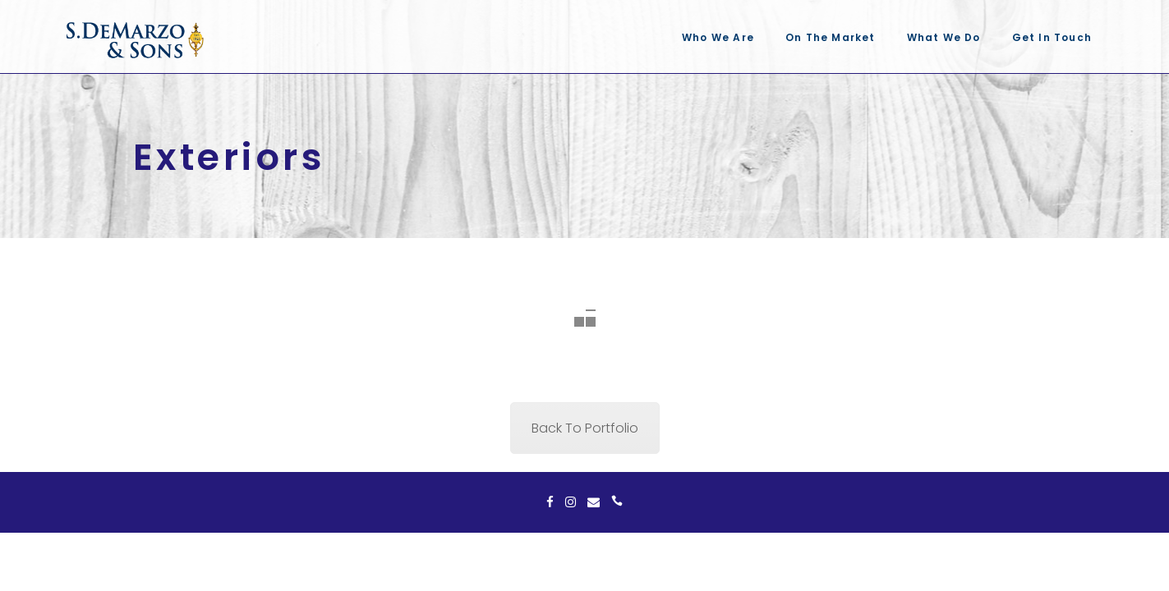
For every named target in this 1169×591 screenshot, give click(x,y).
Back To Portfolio (585, 428)
